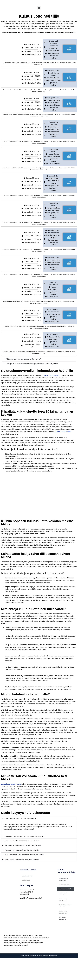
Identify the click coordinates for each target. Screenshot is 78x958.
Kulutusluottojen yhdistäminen (63, 900)
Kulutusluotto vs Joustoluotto (63, 880)
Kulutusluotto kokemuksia (62, 894)
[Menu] (39, 7)
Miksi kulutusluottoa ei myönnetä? (65, 906)
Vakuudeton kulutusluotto (62, 918)
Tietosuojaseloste (27, 876)
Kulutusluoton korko (64, 885)
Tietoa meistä (26, 880)
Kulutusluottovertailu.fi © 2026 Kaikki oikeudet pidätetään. (39, 955)
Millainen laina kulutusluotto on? (64, 912)
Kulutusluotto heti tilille (65, 889)
